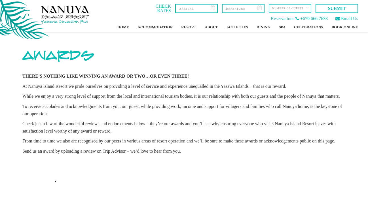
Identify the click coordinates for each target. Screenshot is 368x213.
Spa (282, 27)
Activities (237, 27)
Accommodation (155, 27)
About (211, 27)
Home (123, 27)
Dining (263, 27)
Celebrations (308, 27)
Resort (188, 27)
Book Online (344, 27)
